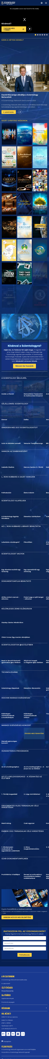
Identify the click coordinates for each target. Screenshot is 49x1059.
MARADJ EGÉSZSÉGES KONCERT (16, 702)
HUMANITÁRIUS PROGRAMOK (15, 727)
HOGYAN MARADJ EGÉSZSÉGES (15, 674)
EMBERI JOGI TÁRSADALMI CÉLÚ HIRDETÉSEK (22, 808)
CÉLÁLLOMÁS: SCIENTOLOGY (14, 380)
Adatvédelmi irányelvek (8, 1054)
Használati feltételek (7, 1049)
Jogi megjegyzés (6, 1056)
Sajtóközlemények (7, 975)
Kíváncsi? (6, 23)
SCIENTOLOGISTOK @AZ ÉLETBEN (17, 621)
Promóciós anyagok (7, 978)
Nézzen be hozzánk (24, 342)
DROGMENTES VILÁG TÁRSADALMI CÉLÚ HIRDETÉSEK (20, 783)
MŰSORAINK (5, 984)
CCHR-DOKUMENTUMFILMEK (14, 835)
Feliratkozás (24, 931)
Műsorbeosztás (7, 967)
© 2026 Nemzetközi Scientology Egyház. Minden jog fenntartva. (19, 1047)
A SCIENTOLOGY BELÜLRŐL (14, 355)
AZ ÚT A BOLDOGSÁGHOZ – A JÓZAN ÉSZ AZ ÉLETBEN (21, 754)
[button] (35, 35)
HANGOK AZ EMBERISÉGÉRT (14, 428)
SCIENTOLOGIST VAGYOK (12, 530)
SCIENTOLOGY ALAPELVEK (13, 477)
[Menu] (46, 3)
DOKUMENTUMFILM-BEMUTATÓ (16, 558)
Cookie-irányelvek (6, 1052)
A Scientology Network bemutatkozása (14, 956)
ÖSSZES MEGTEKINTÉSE (34, 710)
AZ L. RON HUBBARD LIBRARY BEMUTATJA (21, 503)
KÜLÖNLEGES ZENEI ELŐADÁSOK (16, 585)
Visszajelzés (7, 1018)
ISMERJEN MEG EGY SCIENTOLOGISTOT (19, 404)
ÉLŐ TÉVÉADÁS (7, 964)
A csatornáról (5, 960)
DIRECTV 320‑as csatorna (9, 993)
